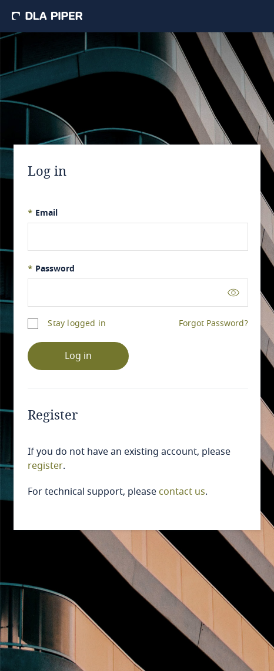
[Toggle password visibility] (233, 292)
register (45, 466)
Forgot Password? (213, 323)
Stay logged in (77, 323)
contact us (182, 492)
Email (43, 213)
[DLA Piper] (47, 16)
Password (51, 269)
